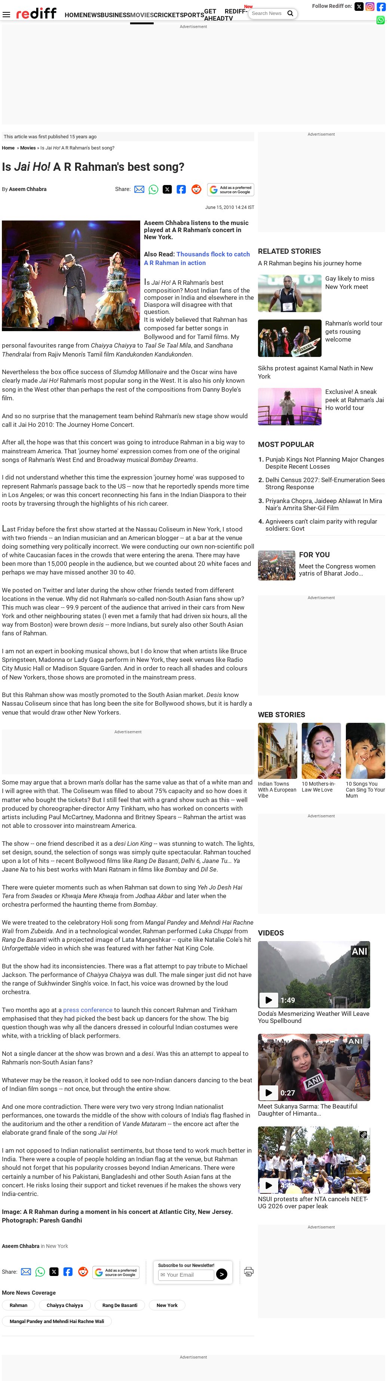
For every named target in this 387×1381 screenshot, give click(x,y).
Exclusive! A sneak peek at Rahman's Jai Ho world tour (354, 399)
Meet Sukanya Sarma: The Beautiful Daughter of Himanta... (307, 1110)
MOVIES (142, 15)
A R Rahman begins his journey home (310, 263)
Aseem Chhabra (28, 189)
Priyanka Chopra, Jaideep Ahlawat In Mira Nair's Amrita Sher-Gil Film (323, 504)
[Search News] (288, 13)
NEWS (92, 15)
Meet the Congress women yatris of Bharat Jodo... (337, 570)
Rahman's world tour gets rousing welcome (354, 331)
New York (167, 1305)
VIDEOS (271, 933)
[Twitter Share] (166, 189)
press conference (88, 1010)
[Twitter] (359, 6)
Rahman (18, 1305)
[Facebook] (381, 6)
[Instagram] (370, 6)
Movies (28, 148)
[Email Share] (138, 189)
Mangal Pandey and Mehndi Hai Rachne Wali (57, 1321)
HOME (74, 15)
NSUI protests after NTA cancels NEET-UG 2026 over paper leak (313, 1203)
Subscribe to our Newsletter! (186, 1265)
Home (8, 148)
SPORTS (192, 15)
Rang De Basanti (119, 1305)
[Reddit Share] (195, 189)
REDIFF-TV (236, 15)
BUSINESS (115, 15)
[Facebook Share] (180, 189)
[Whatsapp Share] (152, 189)
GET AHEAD (214, 15)
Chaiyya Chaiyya (65, 1305)
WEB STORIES (281, 714)
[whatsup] (381, 19)
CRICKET (167, 15)
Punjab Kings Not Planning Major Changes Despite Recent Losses (324, 463)
